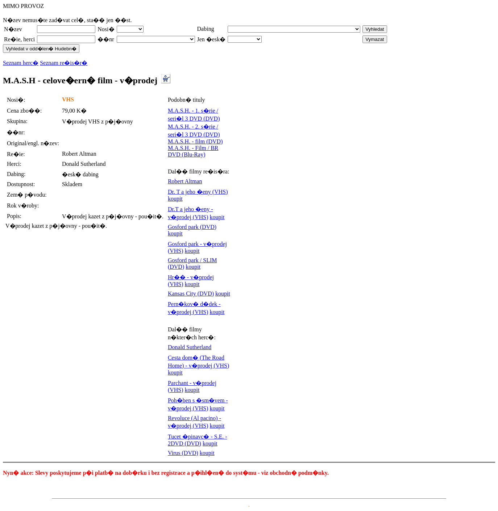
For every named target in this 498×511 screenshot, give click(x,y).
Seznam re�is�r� (63, 63)
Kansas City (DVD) (191, 293)
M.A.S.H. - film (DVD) (195, 141)
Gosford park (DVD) (192, 227)
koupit (175, 199)
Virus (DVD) (183, 453)
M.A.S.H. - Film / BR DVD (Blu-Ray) (193, 151)
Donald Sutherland (189, 347)
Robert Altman (185, 181)
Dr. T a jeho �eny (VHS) (198, 192)
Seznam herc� (20, 63)
